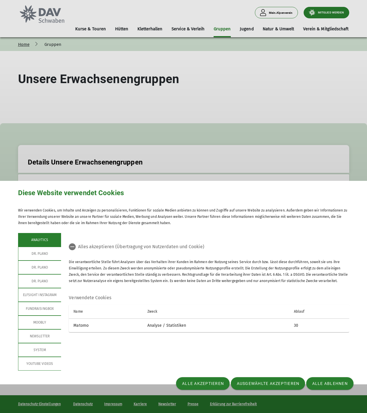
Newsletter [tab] (40, 336)
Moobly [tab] (39, 322)
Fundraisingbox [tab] (40, 309)
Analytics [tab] (39, 240)
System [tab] (40, 350)
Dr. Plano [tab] (39, 254)
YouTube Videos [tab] (39, 364)
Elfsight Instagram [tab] (39, 295)
